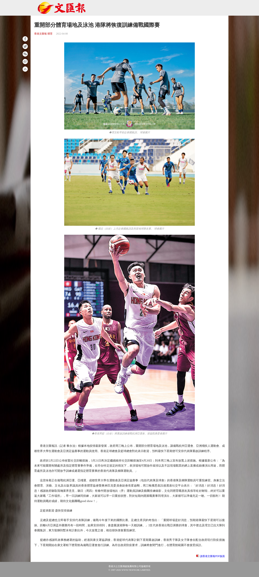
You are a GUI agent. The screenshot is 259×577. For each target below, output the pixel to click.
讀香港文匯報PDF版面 (212, 556)
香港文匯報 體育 (43, 33)
